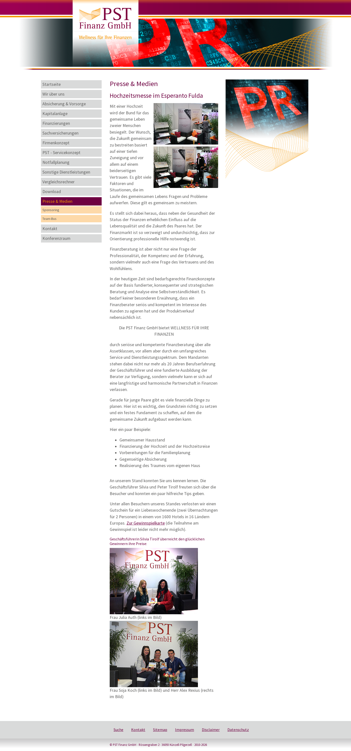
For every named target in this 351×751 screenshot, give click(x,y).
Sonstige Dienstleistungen (66, 172)
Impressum (184, 729)
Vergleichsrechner (58, 182)
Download (51, 191)
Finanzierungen (56, 123)
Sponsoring (50, 210)
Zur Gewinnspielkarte (146, 523)
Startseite (51, 84)
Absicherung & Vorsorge (64, 104)
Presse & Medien (57, 201)
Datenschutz (238, 729)
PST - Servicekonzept (61, 152)
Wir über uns (53, 94)
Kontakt (49, 228)
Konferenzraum (56, 238)
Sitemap (160, 729)
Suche (118, 729)
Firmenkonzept (55, 143)
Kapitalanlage (55, 113)
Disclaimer (211, 729)
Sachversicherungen (60, 133)
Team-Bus (49, 218)
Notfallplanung (55, 162)
